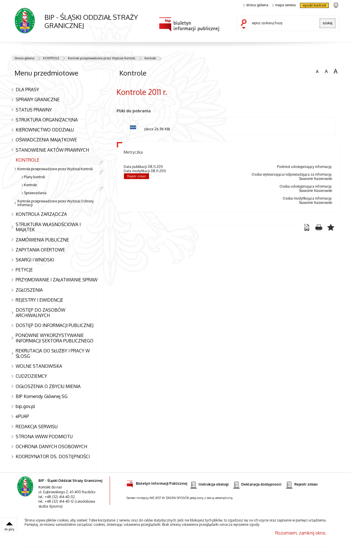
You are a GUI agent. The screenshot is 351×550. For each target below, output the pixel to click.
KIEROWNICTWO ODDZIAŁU (45, 130)
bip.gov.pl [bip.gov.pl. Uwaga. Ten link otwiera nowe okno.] (25, 406)
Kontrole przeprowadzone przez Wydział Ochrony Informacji (55, 203)
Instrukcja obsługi (209, 485)
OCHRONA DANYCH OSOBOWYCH (51, 446)
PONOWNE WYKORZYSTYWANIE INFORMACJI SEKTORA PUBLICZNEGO (54, 338)
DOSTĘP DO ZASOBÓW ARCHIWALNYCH (40, 312)
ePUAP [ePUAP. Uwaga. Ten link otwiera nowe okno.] (22, 416)
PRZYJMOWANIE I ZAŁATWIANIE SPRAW (56, 280)
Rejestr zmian (136, 176)
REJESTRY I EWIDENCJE (39, 300)
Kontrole (150, 58)
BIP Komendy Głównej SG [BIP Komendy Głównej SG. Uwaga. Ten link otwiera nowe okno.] (42, 396)
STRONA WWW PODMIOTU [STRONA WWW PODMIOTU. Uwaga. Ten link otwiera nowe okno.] (44, 436)
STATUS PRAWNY (34, 110)
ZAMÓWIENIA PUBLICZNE (42, 240)
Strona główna (24, 58)
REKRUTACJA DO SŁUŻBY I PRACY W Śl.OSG (53, 353)
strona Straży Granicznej (335, 4)
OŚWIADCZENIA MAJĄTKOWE (46, 140)
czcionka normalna (317, 71)
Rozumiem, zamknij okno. (300, 533)
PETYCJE (24, 270)
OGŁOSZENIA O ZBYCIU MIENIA (48, 386)
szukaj (245, 24)
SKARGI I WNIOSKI (35, 260)
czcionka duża (335, 71)
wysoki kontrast (314, 5)
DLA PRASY (27, 89)
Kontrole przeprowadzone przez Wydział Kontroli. (102, 58)
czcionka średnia (326, 71)
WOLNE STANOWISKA (39, 366)
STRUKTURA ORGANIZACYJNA (47, 120)
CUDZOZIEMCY (31, 376)
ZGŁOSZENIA (29, 290)
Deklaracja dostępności (257, 485)
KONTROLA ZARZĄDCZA (41, 214)
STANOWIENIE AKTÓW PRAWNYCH (52, 150)
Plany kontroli (34, 177)
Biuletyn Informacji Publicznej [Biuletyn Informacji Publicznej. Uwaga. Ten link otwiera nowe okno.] (156, 482)
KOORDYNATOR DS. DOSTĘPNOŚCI (53, 456)
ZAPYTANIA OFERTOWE (40, 250)
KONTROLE (51, 58)
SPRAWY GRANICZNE (38, 99)
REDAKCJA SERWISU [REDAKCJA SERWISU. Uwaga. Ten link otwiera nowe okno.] (37, 426)
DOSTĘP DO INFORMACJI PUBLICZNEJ (54, 325)
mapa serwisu (284, 5)
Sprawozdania (35, 193)
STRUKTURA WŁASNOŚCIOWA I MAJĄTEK (48, 227)
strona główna (255, 5)
